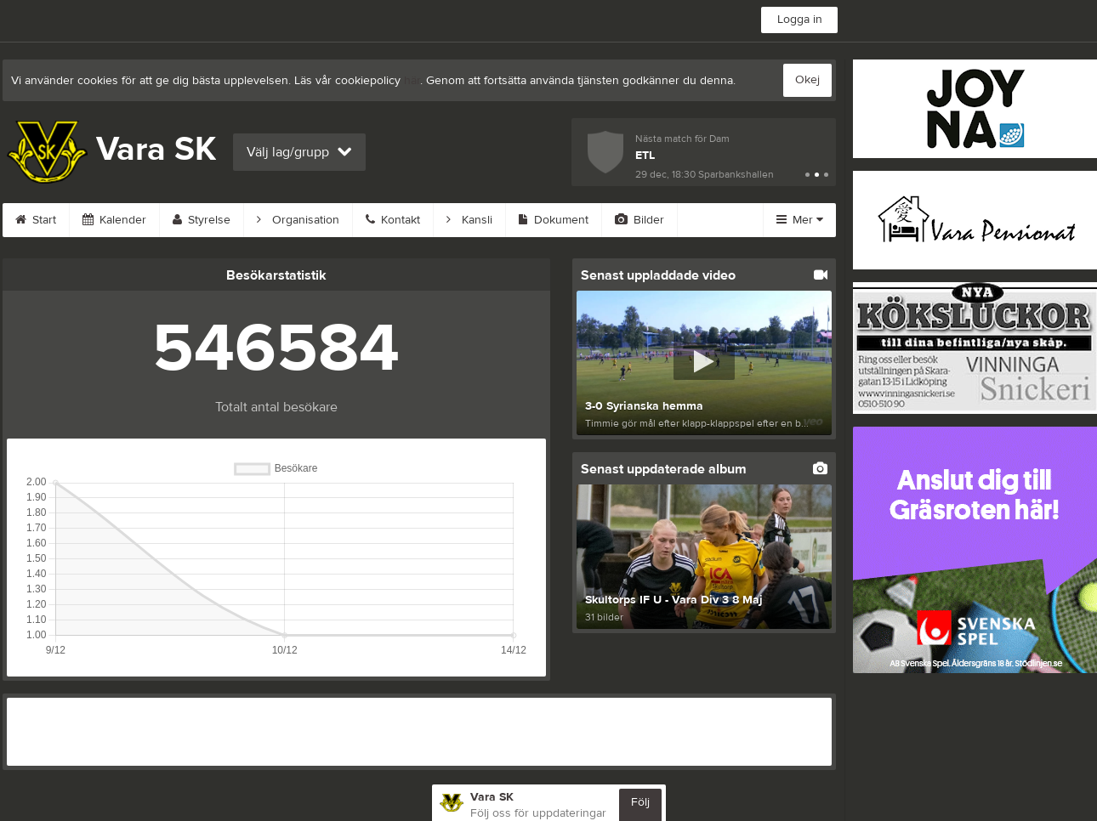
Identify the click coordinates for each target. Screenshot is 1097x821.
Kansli (469, 220)
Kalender (114, 220)
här (412, 80)
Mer (799, 220)
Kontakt (393, 220)
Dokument (553, 220)
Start (35, 220)
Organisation (298, 220)
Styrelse (201, 220)
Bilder (639, 220)
